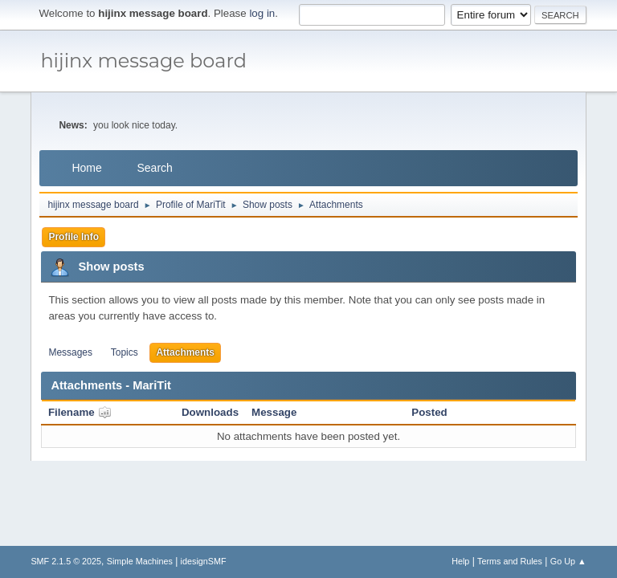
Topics (124, 352)
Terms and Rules (509, 561)
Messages (70, 352)
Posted (429, 412)
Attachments (185, 352)
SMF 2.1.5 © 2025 (66, 561)
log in (262, 13)
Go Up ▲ (568, 561)
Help (460, 561)
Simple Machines (140, 561)
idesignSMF (204, 561)
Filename (80, 412)
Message (273, 412)
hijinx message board (143, 60)
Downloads (210, 412)
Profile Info (73, 236)
